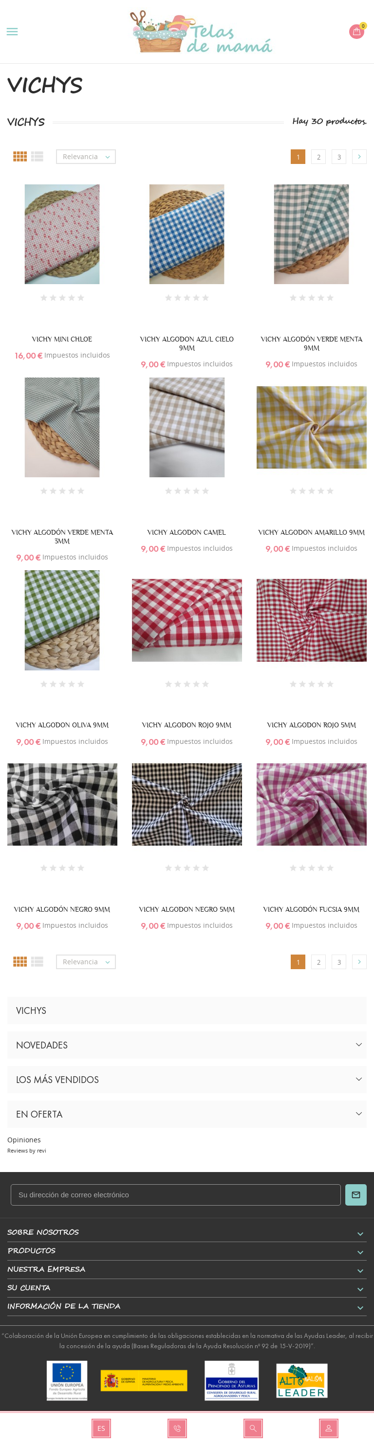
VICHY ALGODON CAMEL (187, 532)
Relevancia (89, 156)
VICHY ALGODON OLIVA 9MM (62, 725)
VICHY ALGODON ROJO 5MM (311, 725)
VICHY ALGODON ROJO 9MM (186, 725)
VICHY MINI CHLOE (62, 339)
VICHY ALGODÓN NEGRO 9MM (62, 909)
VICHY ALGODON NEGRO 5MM (187, 909)
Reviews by (26, 1150)
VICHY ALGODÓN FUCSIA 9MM (311, 909)
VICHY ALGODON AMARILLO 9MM (312, 532)
